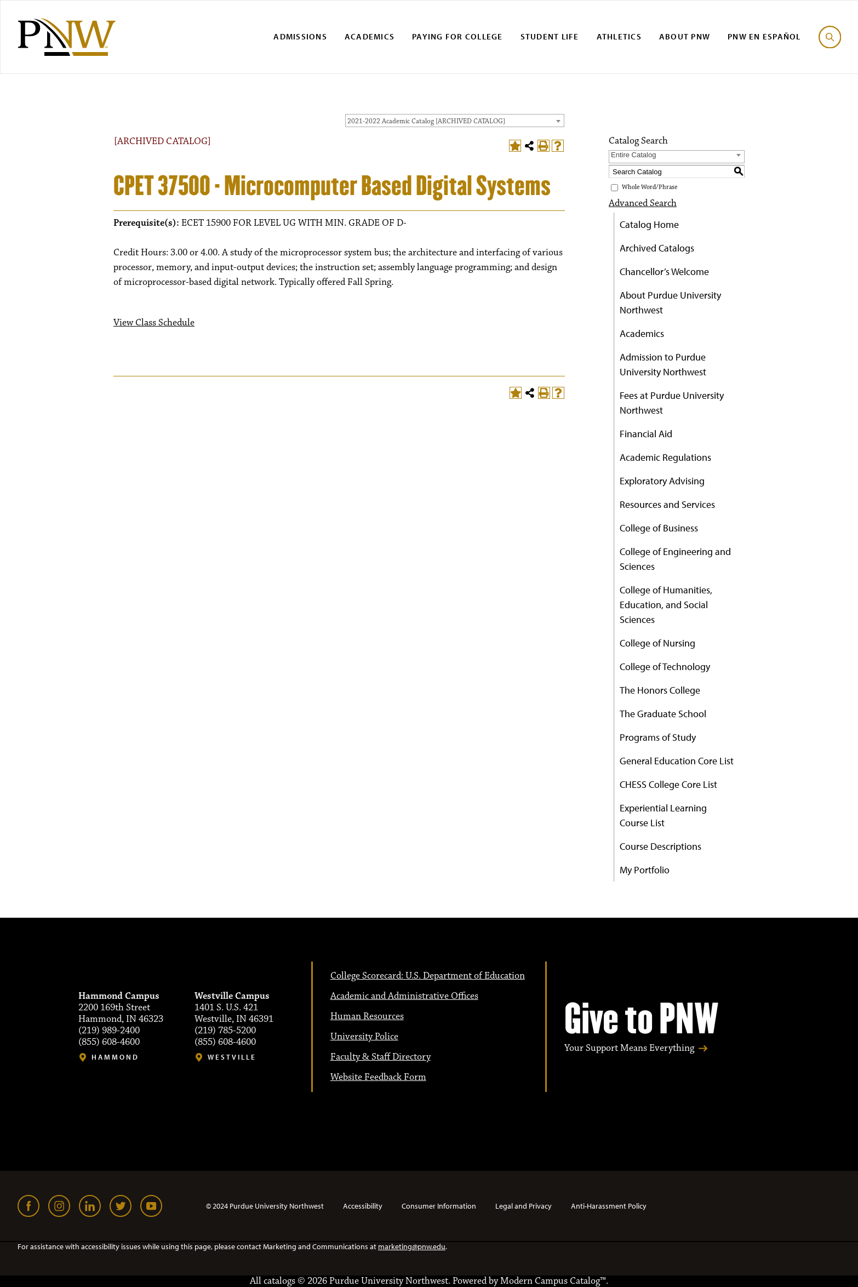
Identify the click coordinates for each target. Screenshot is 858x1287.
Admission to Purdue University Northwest (663, 364)
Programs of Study (658, 737)
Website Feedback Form (378, 1077)
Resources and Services (667, 504)
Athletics (619, 36)
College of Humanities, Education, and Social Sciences (666, 605)
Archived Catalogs (657, 248)
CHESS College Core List (668, 784)
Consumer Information (439, 1206)
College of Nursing (657, 643)
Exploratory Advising (662, 480)
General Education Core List (677, 760)
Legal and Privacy (523, 1206)
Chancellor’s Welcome (664, 271)
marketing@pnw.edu (411, 1246)
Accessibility (362, 1206)
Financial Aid (646, 433)
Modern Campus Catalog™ (553, 1281)
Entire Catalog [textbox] (633, 155)
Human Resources (367, 1016)
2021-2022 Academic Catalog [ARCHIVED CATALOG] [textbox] (426, 121)
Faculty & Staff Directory (380, 1057)
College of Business (659, 528)
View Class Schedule (154, 323)
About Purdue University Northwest (670, 302)
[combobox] (454, 120)
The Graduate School (663, 713)
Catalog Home (649, 224)
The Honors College (660, 690)
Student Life (549, 36)
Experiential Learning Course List (663, 815)
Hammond (115, 1057)
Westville (232, 1057)
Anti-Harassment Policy (609, 1206)
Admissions (300, 36)
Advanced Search (643, 203)
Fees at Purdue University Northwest (672, 402)
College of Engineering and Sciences (675, 559)
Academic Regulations (665, 457)
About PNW (684, 36)
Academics (369, 36)
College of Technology (665, 666)
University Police (364, 1037)
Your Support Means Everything (629, 1048)
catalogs (279, 1281)
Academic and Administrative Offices (404, 996)
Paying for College (457, 36)
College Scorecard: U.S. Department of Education (427, 976)
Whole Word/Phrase (649, 188)
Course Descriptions (660, 846)
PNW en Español (764, 36)
